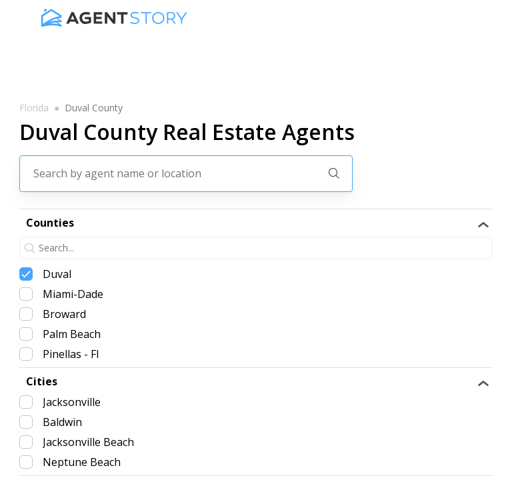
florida (34, 108)
